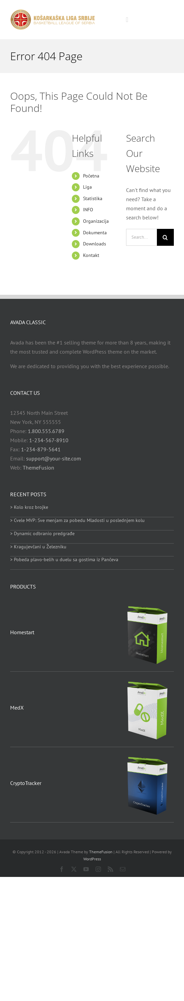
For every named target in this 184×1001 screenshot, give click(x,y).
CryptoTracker (25, 783)
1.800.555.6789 (46, 431)
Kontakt (91, 255)
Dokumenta (95, 233)
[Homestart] (147, 604)
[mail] (122, 869)
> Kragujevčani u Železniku (38, 547)
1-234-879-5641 (41, 449)
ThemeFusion (38, 467)
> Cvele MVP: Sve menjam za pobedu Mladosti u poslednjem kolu (77, 520)
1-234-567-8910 (48, 440)
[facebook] (61, 869)
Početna (91, 176)
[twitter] (74, 869)
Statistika (92, 198)
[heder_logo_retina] (52, 11)
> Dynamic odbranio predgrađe (42, 533)
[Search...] (141, 237)
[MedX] (147, 679)
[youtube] (86, 869)
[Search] (165, 237)
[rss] (110, 869)
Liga (87, 187)
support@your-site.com (53, 458)
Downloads (94, 244)
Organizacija (96, 221)
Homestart (22, 632)
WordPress (92, 858)
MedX (17, 707)
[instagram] (98, 869)
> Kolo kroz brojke (29, 507)
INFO (88, 210)
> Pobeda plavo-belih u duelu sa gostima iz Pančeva (64, 559)
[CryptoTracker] (147, 755)
